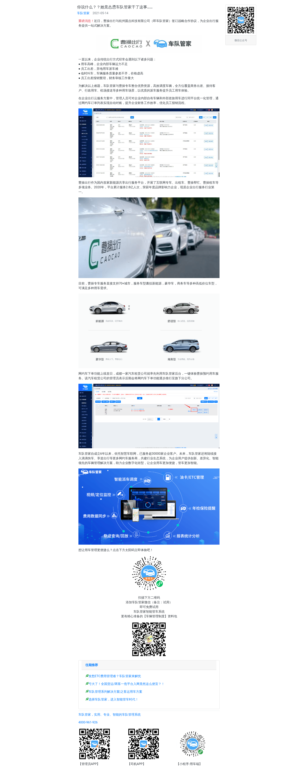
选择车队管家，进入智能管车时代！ (113, 699)
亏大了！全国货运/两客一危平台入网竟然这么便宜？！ (127, 684)
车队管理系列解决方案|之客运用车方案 (115, 691)
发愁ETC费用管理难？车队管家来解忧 (115, 676)
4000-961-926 (88, 722)
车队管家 (83, 13)
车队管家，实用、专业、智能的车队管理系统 (109, 714)
